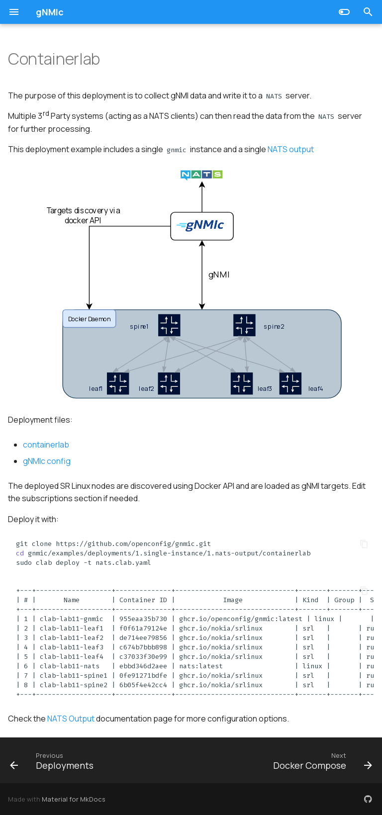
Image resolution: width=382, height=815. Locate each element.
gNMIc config (47, 460)
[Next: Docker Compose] (321, 760)
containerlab (46, 444)
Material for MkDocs (73, 799)
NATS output (291, 149)
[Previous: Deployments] (53, 760)
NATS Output (71, 718)
